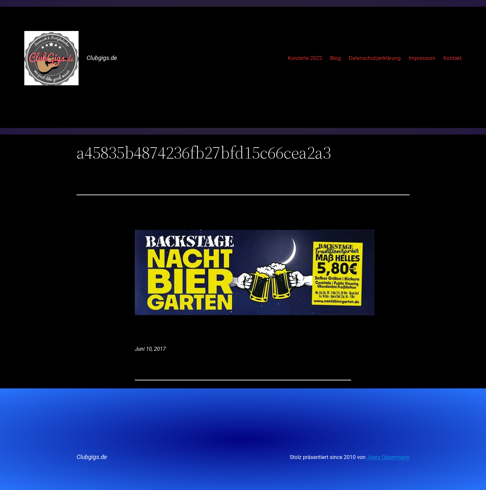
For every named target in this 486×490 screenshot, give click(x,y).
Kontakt (452, 58)
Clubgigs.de (102, 57)
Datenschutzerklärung (375, 58)
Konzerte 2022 (305, 58)
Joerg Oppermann (388, 457)
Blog (335, 58)
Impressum (421, 58)
